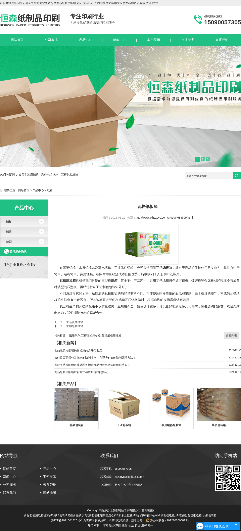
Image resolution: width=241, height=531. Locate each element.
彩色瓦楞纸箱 (74, 322)
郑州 (150, 525)
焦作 (125, 525)
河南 (105, 525)
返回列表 (231, 335)
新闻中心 (9, 476)
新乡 (112, 525)
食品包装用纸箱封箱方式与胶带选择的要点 (81, 372)
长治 (131, 525)
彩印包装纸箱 (50, 174)
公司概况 (9, 484)
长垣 (137, 525)
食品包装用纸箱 (29, 174)
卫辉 (144, 525)
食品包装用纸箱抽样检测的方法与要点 (78, 350)
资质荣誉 (49, 484)
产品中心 (38, 190)
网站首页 (23, 190)
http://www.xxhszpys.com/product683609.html (164, 217)
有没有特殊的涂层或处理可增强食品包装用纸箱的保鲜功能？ (92, 364)
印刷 (9, 241)
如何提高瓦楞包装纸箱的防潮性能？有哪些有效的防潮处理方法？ (95, 357)
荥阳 (118, 525)
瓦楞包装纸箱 (69, 174)
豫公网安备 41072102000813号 (168, 520)
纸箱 (50, 190)
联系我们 (9, 492)
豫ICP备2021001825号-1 (67, 520)
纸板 (9, 221)
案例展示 (49, 476)
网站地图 (49, 492)
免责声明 (89, 520)
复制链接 (147, 510)
